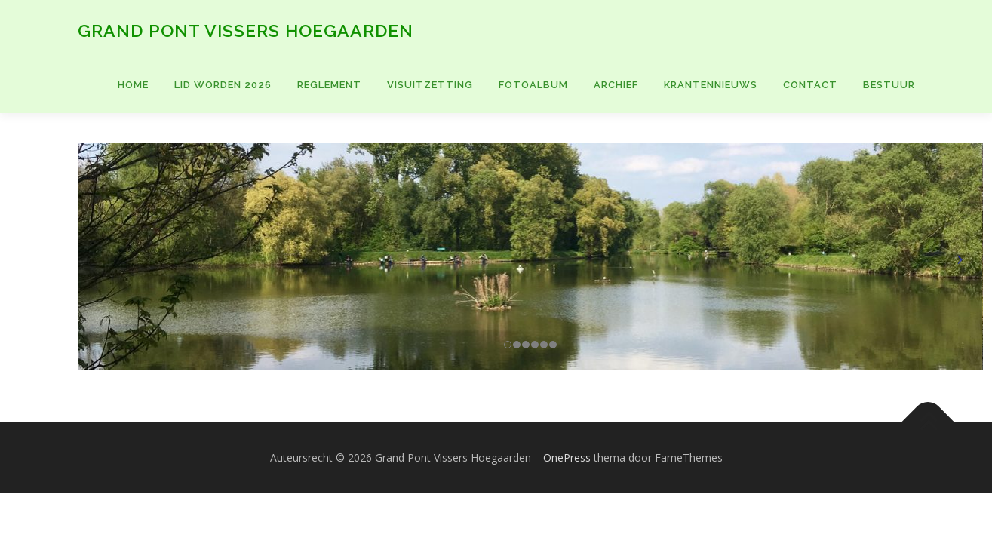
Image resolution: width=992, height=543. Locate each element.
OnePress (567, 457)
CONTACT (810, 84)
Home (133, 84)
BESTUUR (889, 84)
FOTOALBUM (533, 84)
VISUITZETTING (430, 84)
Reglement (329, 84)
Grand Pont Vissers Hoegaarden (245, 30)
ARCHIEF (616, 84)
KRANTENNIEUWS (710, 84)
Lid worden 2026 (223, 84)
